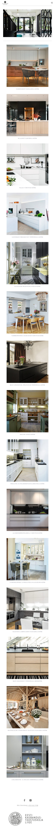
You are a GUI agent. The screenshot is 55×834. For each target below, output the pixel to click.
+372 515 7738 (33, 805)
